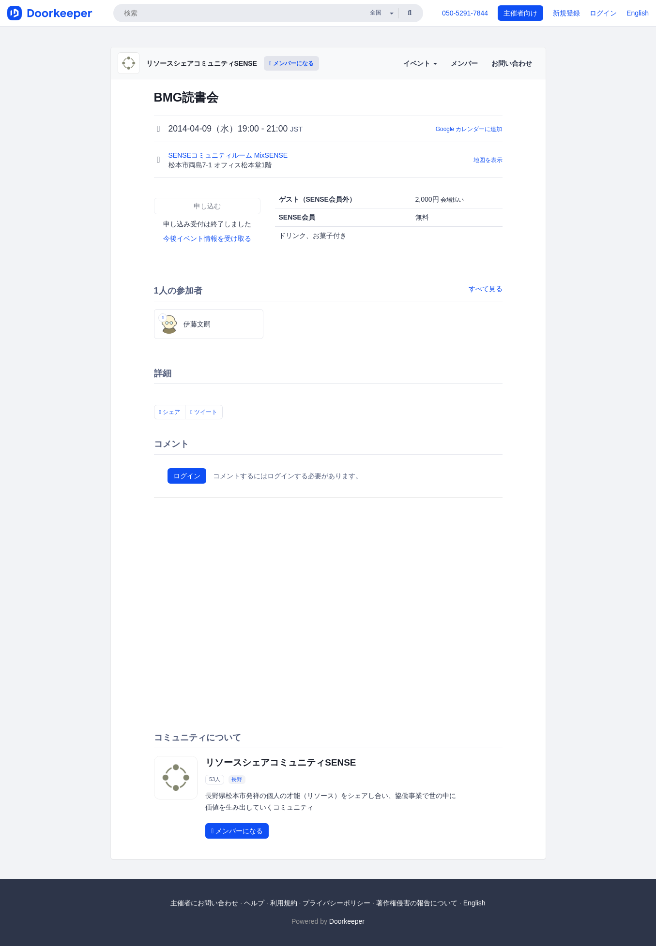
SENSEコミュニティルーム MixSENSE (229, 155)
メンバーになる (291, 63)
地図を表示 (488, 160)
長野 (236, 779)
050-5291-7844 (465, 13)
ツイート (203, 412)
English (637, 13)
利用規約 (283, 903)
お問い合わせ (511, 63)
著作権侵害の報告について (417, 903)
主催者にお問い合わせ (204, 903)
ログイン (603, 13)
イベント (420, 63)
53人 (214, 779)
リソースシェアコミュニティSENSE (201, 63)
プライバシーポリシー (336, 903)
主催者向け (520, 13)
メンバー (464, 63)
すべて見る (486, 289)
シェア (170, 412)
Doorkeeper (347, 921)
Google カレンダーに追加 (469, 129)
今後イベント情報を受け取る (207, 238)
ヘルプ (254, 903)
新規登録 (566, 13)
